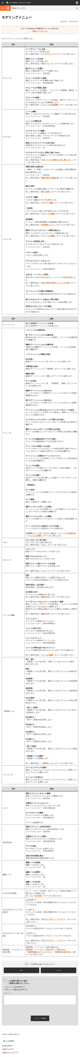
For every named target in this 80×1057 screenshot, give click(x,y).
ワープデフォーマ (48, 54)
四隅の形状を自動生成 (49, 178)
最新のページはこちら (40, 31)
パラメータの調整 (48, 214)
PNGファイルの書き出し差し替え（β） (56, 160)
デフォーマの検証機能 (49, 105)
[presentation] (20, 1010)
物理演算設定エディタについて (40, 952)
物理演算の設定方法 (63, 952)
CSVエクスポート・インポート (53, 919)
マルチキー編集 (47, 203)
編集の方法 (45, 597)
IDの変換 (38, 896)
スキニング (45, 571)
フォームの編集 (47, 655)
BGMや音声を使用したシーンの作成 (55, 283)
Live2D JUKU (6, 1045)
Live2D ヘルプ (7, 1049)
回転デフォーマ (47, 64)
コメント (8, 993)
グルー (43, 545)
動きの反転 (45, 192)
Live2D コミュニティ (9, 1052)
